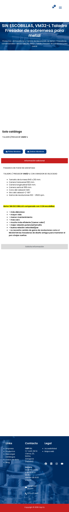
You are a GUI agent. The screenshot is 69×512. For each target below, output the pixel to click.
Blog (8, 462)
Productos (6, 42)
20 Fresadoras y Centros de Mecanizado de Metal (34, 42)
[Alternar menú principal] (60, 8)
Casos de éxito (12, 459)
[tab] (34, 161)
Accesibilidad (51, 448)
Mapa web (49, 451)
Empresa (10, 448)
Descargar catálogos (10, 455)
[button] (35, 152)
